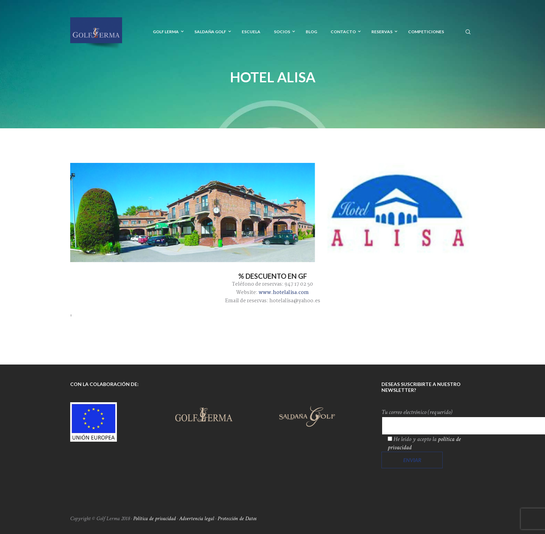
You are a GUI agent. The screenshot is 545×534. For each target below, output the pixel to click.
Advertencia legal (196, 518)
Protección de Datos (237, 518)
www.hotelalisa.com (284, 292)
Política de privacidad (154, 518)
